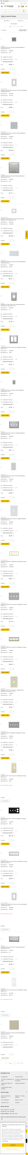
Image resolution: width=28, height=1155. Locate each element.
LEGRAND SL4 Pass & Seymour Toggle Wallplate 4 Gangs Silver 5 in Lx (13, 947)
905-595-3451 (14, 1113)
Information (14, 1073)
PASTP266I (3, 646)
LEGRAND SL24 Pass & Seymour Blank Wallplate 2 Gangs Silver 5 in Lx (13, 176)
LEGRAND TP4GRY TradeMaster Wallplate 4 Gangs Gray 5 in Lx (13, 733)
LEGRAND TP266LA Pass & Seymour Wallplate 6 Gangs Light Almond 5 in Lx (14, 862)
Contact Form (5, 1102)
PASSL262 (3, 346)
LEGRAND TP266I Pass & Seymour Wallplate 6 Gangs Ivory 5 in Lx (13, 648)
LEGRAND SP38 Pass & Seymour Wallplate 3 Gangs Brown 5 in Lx (13, 819)
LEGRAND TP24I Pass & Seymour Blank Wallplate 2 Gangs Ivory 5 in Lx (13, 1033)
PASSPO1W (3, 517)
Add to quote (5, 1058)
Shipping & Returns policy (6, 1084)
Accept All (13, 1145)
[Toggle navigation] (2, 6)
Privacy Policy (19, 1076)
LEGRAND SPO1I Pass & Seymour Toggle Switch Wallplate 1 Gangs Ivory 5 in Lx (12, 690)
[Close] (24, 1124)
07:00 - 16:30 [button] (23, 3)
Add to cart (5, 72)
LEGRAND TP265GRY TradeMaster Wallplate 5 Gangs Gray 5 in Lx (13, 562)
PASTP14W (3, 474)
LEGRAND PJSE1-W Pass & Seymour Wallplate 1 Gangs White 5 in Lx (14, 990)
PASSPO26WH (4, 903)
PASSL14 (3, 389)
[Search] (14, 11)
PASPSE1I (3, 774)
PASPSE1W (3, 988)
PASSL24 (3, 174)
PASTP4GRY (4, 731)
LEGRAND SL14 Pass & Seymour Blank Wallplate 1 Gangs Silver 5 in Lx (12, 391)
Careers (17, 1102)
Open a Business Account (6, 1096)
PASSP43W (3, 260)
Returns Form (19, 1100)
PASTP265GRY (4, 560)
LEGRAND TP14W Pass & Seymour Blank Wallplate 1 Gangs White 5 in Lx (13, 476)
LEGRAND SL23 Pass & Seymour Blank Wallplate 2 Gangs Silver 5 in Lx (13, 48)
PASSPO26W (4, 89)
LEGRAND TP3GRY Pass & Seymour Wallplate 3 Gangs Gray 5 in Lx (14, 605)
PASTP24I (3, 1031)
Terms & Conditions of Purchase (21, 1080)
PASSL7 (2, 303)
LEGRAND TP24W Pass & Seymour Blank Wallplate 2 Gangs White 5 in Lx (13, 133)
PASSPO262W (4, 217)
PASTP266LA (4, 860)
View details (5, 801)
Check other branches (8, 61)
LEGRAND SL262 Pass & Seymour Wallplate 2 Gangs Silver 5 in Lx (13, 348)
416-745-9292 (6, 1)
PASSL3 (2, 431)
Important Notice (20, 1083)
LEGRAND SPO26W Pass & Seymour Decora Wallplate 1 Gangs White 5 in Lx (14, 91)
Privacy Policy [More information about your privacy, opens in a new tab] (5, 1141)
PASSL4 (2, 945)
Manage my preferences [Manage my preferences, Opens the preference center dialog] (13, 1149)
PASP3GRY (3, 603)
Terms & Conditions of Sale (7, 1080)
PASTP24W (3, 131)
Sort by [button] (20, 20)
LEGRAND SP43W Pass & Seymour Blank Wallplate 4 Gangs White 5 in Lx (13, 262)
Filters (7, 20)
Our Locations (5, 1100)
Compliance (4, 1076)
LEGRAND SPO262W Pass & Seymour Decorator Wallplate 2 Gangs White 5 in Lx (12, 219)
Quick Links (14, 1092)
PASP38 (3, 817)
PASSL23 (3, 46)
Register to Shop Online (20, 1096)
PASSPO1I (3, 688)
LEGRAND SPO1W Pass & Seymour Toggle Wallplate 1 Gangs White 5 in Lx (13, 519)
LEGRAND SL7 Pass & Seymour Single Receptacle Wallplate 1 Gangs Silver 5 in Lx (13, 305)
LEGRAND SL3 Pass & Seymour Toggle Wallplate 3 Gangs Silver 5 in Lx (13, 433)
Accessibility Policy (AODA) (6, 1088)
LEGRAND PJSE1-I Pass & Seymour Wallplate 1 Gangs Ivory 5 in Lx (13, 776)
